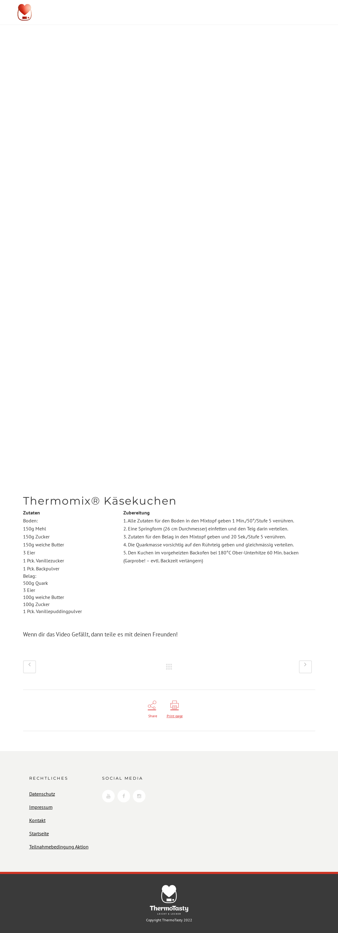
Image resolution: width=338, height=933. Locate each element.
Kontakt (37, 820)
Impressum (41, 807)
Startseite (39, 833)
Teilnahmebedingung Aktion (59, 847)
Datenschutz (42, 794)
